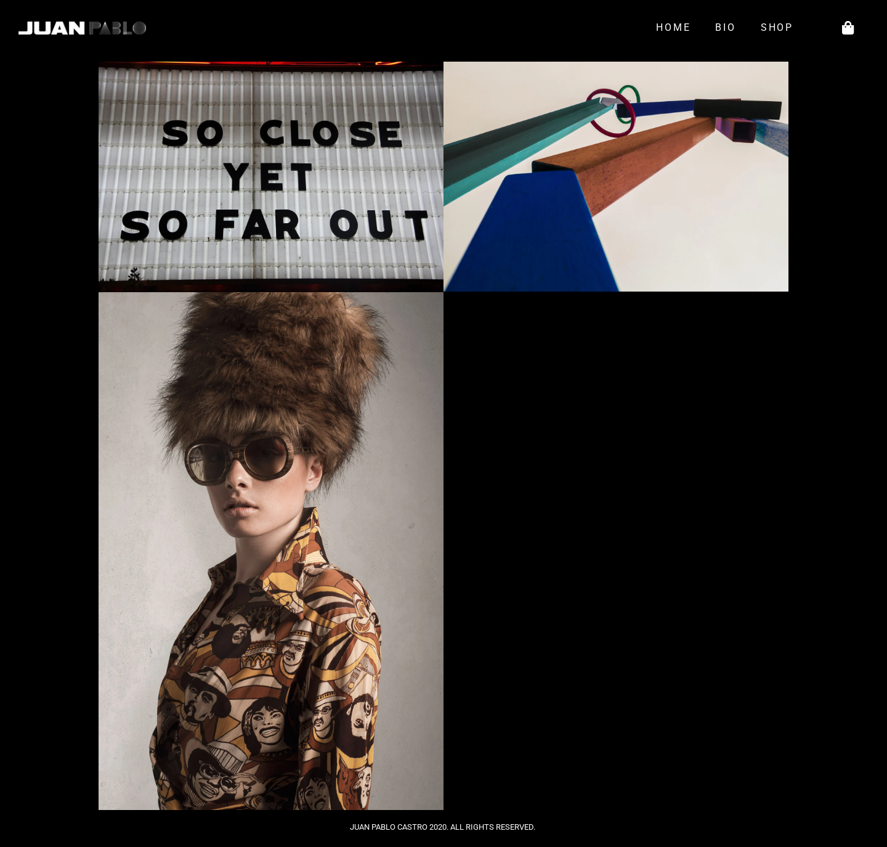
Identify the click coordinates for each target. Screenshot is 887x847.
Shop (780, 28)
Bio (725, 27)
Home (673, 27)
